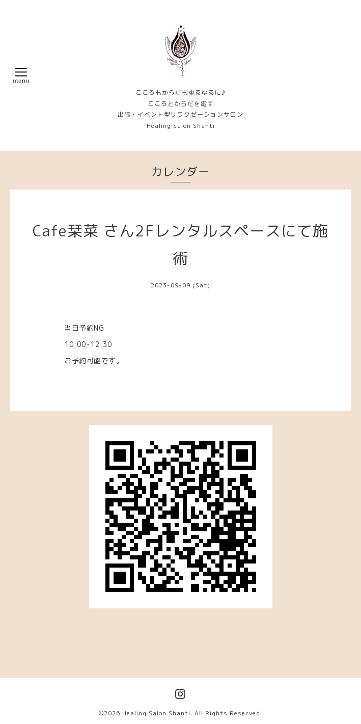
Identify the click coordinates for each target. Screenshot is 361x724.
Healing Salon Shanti (156, 713)
